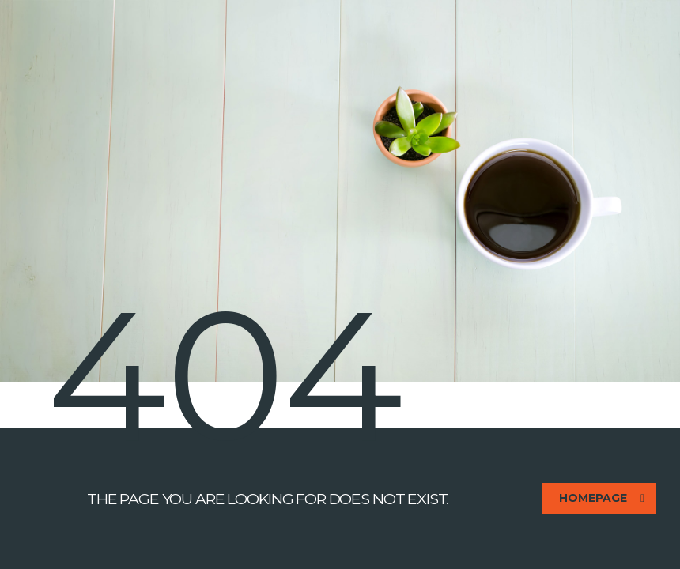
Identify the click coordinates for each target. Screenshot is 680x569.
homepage (601, 498)
